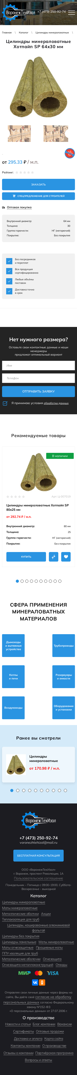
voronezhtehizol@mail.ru (38, 842)
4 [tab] (31, 581)
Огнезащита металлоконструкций (27, 965)
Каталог (23, 32)
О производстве (54, 1045)
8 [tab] (50, 581)
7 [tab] (45, 581)
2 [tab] (22, 581)
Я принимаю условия (40, 403)
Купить (26, 556)
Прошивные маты (49, 947)
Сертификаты (23, 1031)
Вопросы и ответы (38, 1060)
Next (69, 133)
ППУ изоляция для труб (20, 953)
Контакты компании (25, 1045)
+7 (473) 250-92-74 (51, 11)
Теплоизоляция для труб (20, 919)
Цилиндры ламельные (19, 942)
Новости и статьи (18, 1024)
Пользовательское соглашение (38, 878)
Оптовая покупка (19, 207)
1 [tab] (17, 581)
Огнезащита (52, 959)
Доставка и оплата (28, 1038)
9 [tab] (55, 581)
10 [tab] (59, 581)
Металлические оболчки (20, 914)
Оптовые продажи (50, 1031)
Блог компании (44, 1024)
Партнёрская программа (54, 1053)
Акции (46, 914)
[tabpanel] (38, 506)
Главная (7, 32)
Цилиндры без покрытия (20, 936)
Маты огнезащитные (17, 947)
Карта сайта (53, 1038)
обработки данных (56, 403)
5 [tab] (36, 581)
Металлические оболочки (21, 959)
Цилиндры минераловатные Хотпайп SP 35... (43, 758)
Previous (5, 133)
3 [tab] (26, 581)
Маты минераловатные (20, 908)
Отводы (61, 965)
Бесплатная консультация (38, 855)
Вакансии (64, 1024)
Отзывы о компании (18, 1053)
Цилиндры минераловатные (52, 32)
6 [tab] (41, 581)
